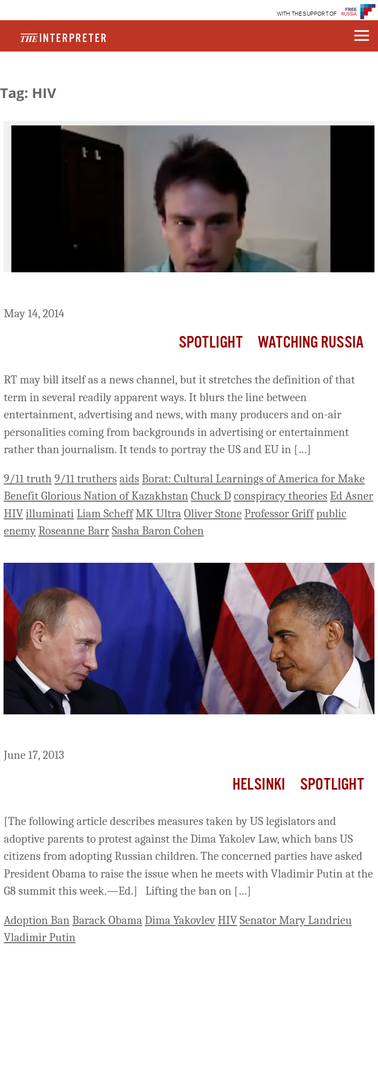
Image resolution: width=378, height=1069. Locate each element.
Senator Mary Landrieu (296, 920)
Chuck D (211, 496)
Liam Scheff (105, 513)
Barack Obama (107, 920)
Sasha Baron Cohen (158, 531)
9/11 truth (28, 478)
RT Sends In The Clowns (72, 291)
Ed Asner (351, 496)
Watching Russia (311, 342)
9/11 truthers (86, 478)
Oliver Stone (213, 513)
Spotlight (211, 342)
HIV (13, 513)
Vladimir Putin (39, 937)
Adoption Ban (36, 920)
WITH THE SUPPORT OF (307, 14)
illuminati (50, 513)
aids (129, 478)
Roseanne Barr (73, 531)
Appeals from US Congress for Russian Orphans (141, 733)
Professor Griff (278, 513)
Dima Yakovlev (180, 920)
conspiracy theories (280, 496)
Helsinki (258, 784)
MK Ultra (158, 513)
